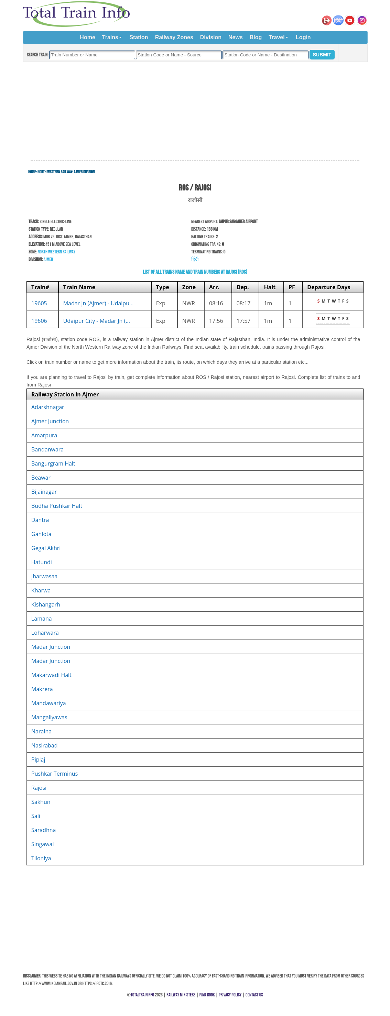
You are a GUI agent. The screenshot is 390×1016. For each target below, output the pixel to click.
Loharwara (45, 632)
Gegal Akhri (46, 548)
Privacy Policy (230, 995)
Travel (276, 37)
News (235, 37)
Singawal (42, 844)
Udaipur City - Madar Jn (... (96, 321)
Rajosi (38, 787)
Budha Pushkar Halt (56, 506)
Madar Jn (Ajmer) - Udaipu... (98, 303)
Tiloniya (41, 858)
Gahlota (41, 534)
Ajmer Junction (50, 421)
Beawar (41, 477)
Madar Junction (50, 647)
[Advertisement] (195, 111)
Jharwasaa (44, 576)
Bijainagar (44, 491)
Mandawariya (48, 703)
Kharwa (41, 590)
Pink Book (207, 995)
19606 (39, 321)
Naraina (41, 731)
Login (303, 37)
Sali (35, 816)
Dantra (40, 520)
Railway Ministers (180, 995)
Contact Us (254, 995)
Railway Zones (174, 37)
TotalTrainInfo (142, 995)
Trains (110, 37)
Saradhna (43, 830)
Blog (256, 37)
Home (87, 37)
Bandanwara (47, 449)
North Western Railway (54, 172)
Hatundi (41, 562)
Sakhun (41, 802)
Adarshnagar (47, 407)
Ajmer (48, 259)
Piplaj (38, 759)
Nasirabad (44, 745)
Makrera (42, 689)
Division (210, 37)
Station (138, 37)
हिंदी (195, 259)
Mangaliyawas (49, 717)
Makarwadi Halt (51, 675)
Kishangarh (45, 604)
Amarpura (44, 435)
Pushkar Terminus (54, 773)
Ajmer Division (84, 172)
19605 (39, 303)
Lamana (41, 618)
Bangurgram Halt (53, 463)
